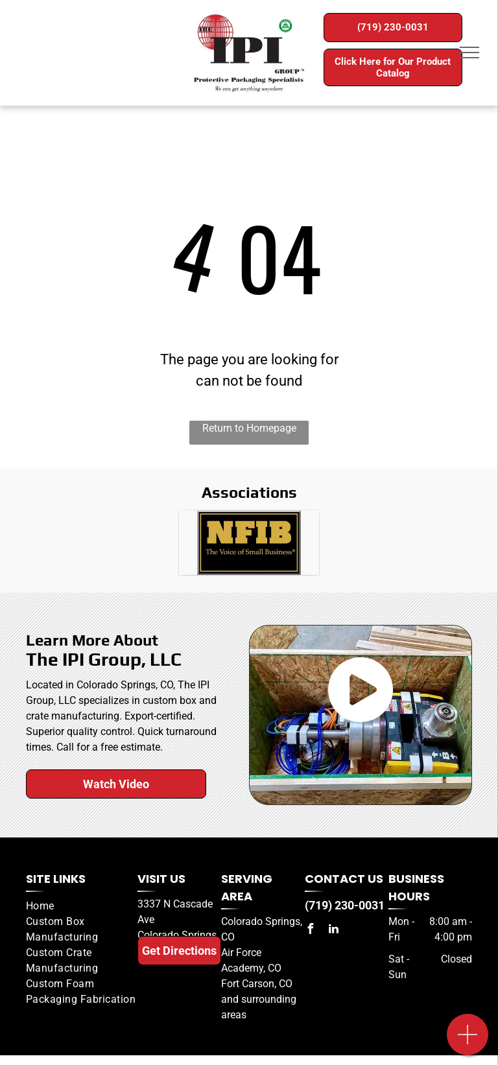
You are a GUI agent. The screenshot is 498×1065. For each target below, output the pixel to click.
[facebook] (310, 930)
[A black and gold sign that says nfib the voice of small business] (249, 542)
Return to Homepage (249, 428)
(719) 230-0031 (345, 905)
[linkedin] (333, 930)
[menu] (469, 52)
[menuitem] (81, 906)
